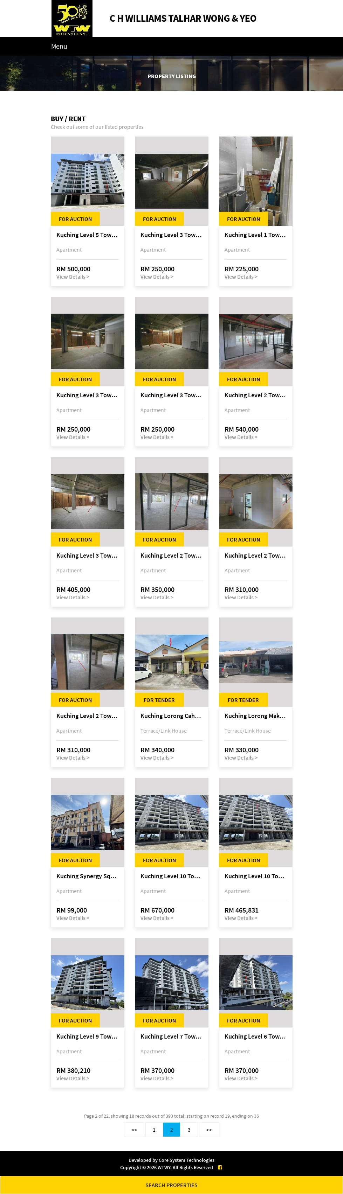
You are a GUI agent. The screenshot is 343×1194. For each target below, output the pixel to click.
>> (209, 1129)
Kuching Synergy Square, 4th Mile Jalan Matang (87, 876)
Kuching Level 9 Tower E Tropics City (87, 1036)
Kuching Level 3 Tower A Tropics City (171, 235)
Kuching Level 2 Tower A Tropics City (256, 395)
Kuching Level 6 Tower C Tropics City (256, 1036)
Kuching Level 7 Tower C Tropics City (171, 1036)
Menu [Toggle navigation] (59, 46)
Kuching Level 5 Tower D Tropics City (87, 235)
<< (134, 1129)
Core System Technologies (186, 1160)
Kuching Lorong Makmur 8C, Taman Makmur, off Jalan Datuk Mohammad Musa (256, 716)
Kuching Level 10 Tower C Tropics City (171, 876)
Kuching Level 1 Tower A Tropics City (256, 235)
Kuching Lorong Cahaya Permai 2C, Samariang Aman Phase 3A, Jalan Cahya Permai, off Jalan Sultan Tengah (171, 716)
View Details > (72, 276)
